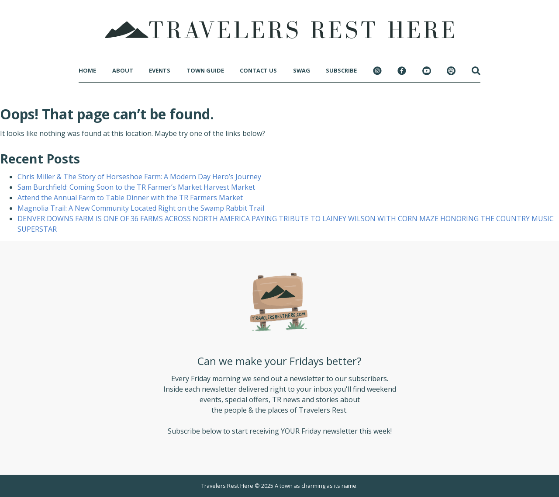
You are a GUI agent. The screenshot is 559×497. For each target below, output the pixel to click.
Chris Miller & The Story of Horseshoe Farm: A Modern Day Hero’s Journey (139, 176)
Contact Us (258, 70)
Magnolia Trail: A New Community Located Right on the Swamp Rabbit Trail (140, 208)
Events (159, 70)
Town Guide (205, 70)
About (122, 70)
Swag (301, 70)
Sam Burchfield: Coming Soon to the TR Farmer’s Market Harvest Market (136, 187)
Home (87, 70)
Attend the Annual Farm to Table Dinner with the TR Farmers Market (130, 197)
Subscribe (341, 70)
